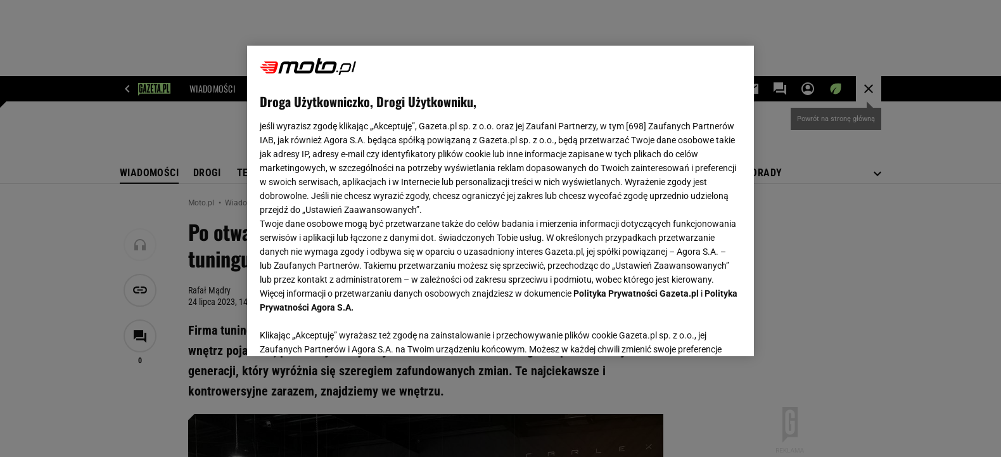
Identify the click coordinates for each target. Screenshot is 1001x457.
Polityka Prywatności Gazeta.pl (636, 293)
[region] (500, 201)
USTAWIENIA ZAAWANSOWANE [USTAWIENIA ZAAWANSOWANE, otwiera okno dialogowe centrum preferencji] (342, 331)
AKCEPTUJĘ (698, 331)
